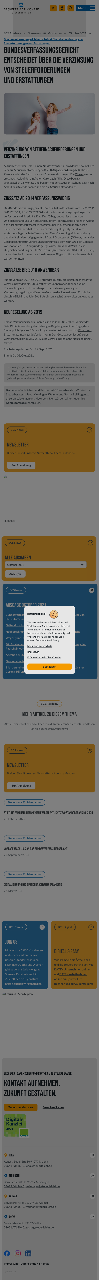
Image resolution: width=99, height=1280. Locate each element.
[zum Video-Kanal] (53, 8)
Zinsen (79, 174)
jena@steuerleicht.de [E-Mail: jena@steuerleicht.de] (39, 1166)
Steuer (54, 187)
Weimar (53, 394)
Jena (29, 394)
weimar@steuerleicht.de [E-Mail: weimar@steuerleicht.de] (41, 1207)
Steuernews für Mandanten (45, 33)
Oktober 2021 (77, 33)
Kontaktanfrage (16, 402)
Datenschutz (28, 1263)
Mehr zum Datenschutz (39, 645)
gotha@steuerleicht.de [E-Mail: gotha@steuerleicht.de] (40, 1227)
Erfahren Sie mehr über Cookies (44, 657)
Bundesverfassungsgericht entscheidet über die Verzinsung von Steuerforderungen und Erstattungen (43, 41)
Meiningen (40, 394)
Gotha (68, 394)
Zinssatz (47, 166)
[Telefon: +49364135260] (14, 1166)
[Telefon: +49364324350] (14, 1207)
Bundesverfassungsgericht (25, 208)
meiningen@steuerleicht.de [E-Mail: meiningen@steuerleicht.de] (43, 1186)
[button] (70, 8)
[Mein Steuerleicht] (62, 8)
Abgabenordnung (63, 170)
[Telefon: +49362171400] (14, 1227)
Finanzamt (85, 330)
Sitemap (44, 1263)
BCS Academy (12, 33)
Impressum (11, 1263)
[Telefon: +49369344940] (14, 1186)
